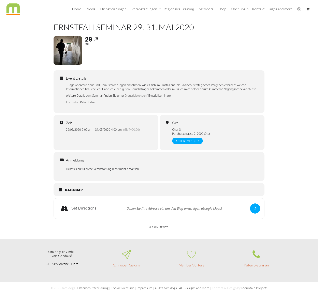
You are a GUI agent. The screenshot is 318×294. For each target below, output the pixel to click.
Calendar (74, 190)
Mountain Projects (254, 288)
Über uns (238, 9)
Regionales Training (179, 9)
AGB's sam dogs (166, 288)
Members (206, 9)
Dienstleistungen (113, 9)
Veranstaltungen (144, 9)
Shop (222, 9)
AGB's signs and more (194, 288)
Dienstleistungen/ (136, 95)
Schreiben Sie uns (126, 265)
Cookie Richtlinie (122, 288)
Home (77, 9)
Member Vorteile (191, 265)
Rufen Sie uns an (256, 265)
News (90, 9)
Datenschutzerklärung (93, 288)
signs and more (280, 9)
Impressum (144, 288)
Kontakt (258, 9)
